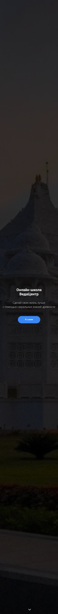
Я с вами (29, 319)
